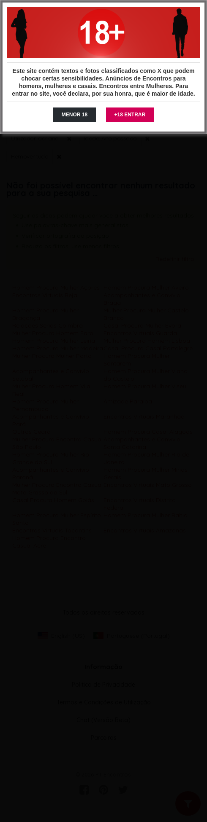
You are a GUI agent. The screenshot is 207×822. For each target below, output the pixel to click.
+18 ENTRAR (130, 115)
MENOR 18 (74, 115)
